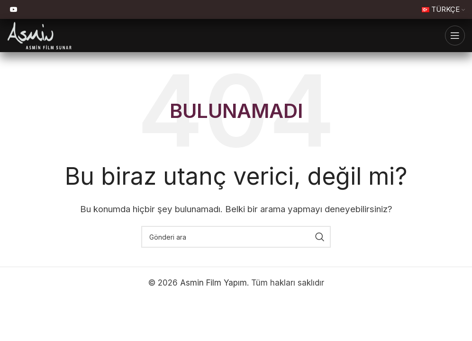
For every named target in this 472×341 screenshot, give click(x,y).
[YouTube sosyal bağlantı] (13, 9)
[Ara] (236, 237)
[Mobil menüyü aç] (455, 35)
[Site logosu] (39, 35)
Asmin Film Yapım (213, 282)
